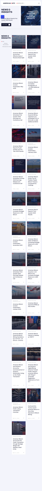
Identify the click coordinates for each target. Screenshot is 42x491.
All (2, 41)
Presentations (6, 46)
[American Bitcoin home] (9, 3)
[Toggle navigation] (39, 3)
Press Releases (5, 44)
